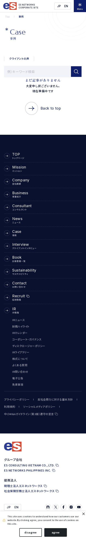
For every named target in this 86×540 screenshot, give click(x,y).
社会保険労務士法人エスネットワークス (29, 491)
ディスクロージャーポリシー (28, 346)
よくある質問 (19, 365)
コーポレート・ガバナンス (26, 339)
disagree (30, 532)
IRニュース (18, 320)
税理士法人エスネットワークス (23, 486)
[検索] (76, 71)
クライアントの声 (19, 59)
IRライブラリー (20, 352)
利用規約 (9, 406)
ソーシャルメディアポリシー (39, 406)
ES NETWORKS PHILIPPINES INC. (27, 470)
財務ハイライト (20, 326)
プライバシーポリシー (16, 399)
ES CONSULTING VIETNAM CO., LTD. (29, 465)
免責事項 (17, 384)
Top (7, 16)
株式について (20, 359)
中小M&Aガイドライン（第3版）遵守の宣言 (29, 414)
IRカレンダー (20, 333)
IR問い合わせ (20, 372)
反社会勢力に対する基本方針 (55, 399)
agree (56, 532)
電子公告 (17, 378)
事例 (21, 16)
